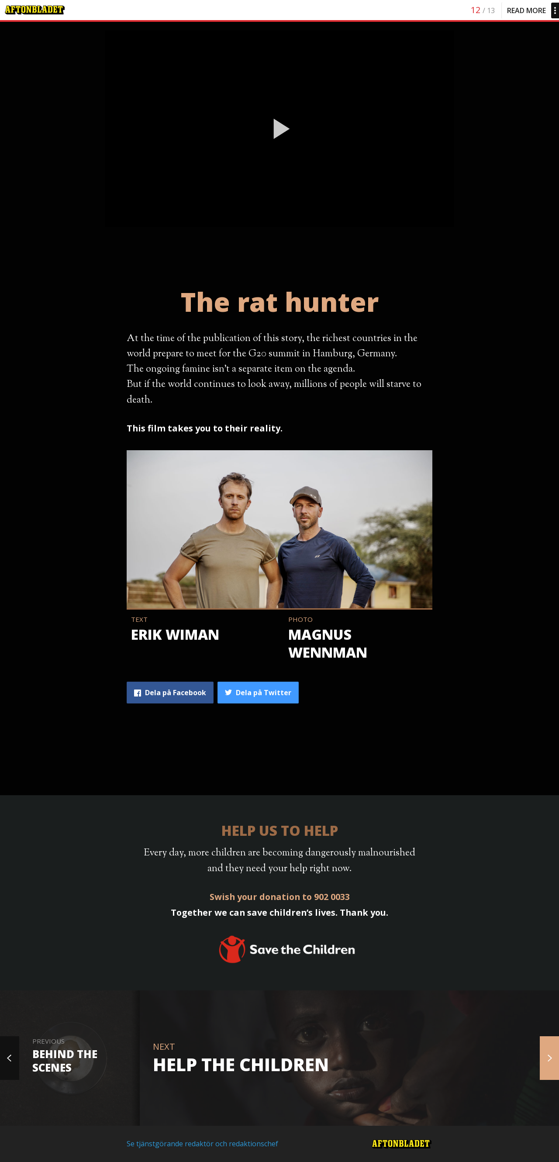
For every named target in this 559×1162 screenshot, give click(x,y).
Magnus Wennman (327, 643)
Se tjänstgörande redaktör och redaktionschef (202, 1143)
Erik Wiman (175, 634)
